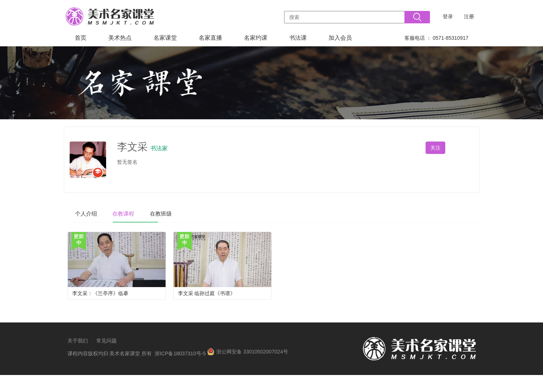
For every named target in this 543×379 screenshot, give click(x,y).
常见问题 (106, 345)
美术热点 (120, 38)
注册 (469, 16)
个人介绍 (90, 213)
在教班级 (180, 213)
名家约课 (255, 38)
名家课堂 (165, 38)
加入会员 (340, 38)
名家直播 (210, 38)
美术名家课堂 (124, 357)
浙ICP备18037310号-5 (180, 357)
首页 (80, 38)
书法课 (298, 38)
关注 (435, 148)
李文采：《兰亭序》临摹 (100, 294)
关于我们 (77, 345)
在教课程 (135, 213)
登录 (448, 16)
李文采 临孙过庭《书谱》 (207, 294)
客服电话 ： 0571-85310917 (436, 38)
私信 (464, 148)
